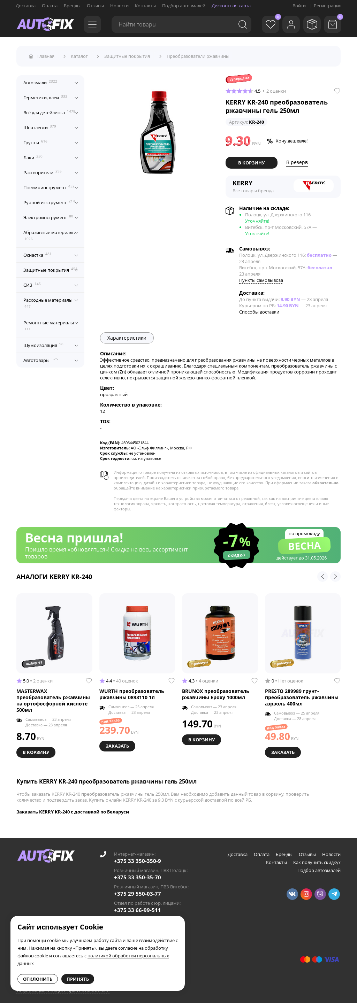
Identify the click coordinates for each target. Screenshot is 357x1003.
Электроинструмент (48, 214)
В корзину (251, 160)
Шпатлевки (39, 125)
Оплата (50, 5)
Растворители (42, 170)
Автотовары (40, 357)
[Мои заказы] (310, 24)
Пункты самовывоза (261, 277)
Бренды (72, 5)
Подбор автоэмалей (183, 5)
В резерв (297, 160)
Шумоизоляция (43, 342)
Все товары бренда (253, 188)
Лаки (33, 155)
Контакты (145, 5)
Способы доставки (259, 309)
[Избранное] (264, 24)
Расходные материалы (48, 301)
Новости (119, 5)
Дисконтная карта (231, 5)
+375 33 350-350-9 (137, 857)
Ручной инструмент (49, 199)
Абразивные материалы (49, 233)
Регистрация (327, 5)
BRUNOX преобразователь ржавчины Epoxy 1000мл (215, 691)
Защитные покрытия (50, 267)
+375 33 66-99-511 (137, 906)
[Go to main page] (45, 24)
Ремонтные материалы (48, 323)
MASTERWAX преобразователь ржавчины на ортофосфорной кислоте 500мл (53, 697)
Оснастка (37, 252)
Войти (299, 5)
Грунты (35, 140)
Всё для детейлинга (49, 110)
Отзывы (95, 5)
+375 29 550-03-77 (137, 890)
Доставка (26, 5)
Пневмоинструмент (49, 185)
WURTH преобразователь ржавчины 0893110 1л (131, 691)
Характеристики (126, 335)
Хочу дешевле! (291, 139)
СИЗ (32, 282)
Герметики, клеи (45, 95)
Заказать (118, 743)
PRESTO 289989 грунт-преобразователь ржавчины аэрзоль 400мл (302, 694)
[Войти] (287, 24)
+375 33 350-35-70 (137, 873)
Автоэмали (40, 80)
